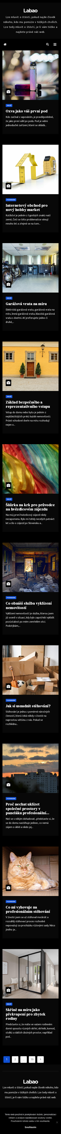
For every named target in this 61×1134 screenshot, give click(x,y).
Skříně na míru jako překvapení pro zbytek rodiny (25, 1014)
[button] (47, 44)
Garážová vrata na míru (26, 303)
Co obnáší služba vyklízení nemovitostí (29, 605)
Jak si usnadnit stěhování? (28, 705)
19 (32, 1059)
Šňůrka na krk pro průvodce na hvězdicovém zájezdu (30, 507)
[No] (57, 1122)
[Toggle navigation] (55, 44)
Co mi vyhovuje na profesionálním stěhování (28, 909)
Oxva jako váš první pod (26, 111)
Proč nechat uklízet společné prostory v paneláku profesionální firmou (26, 811)
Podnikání (11, 199)
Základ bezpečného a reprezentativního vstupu (28, 404)
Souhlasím (30, 1127)
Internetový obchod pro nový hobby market (26, 207)
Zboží (9, 105)
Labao (30, 11)
